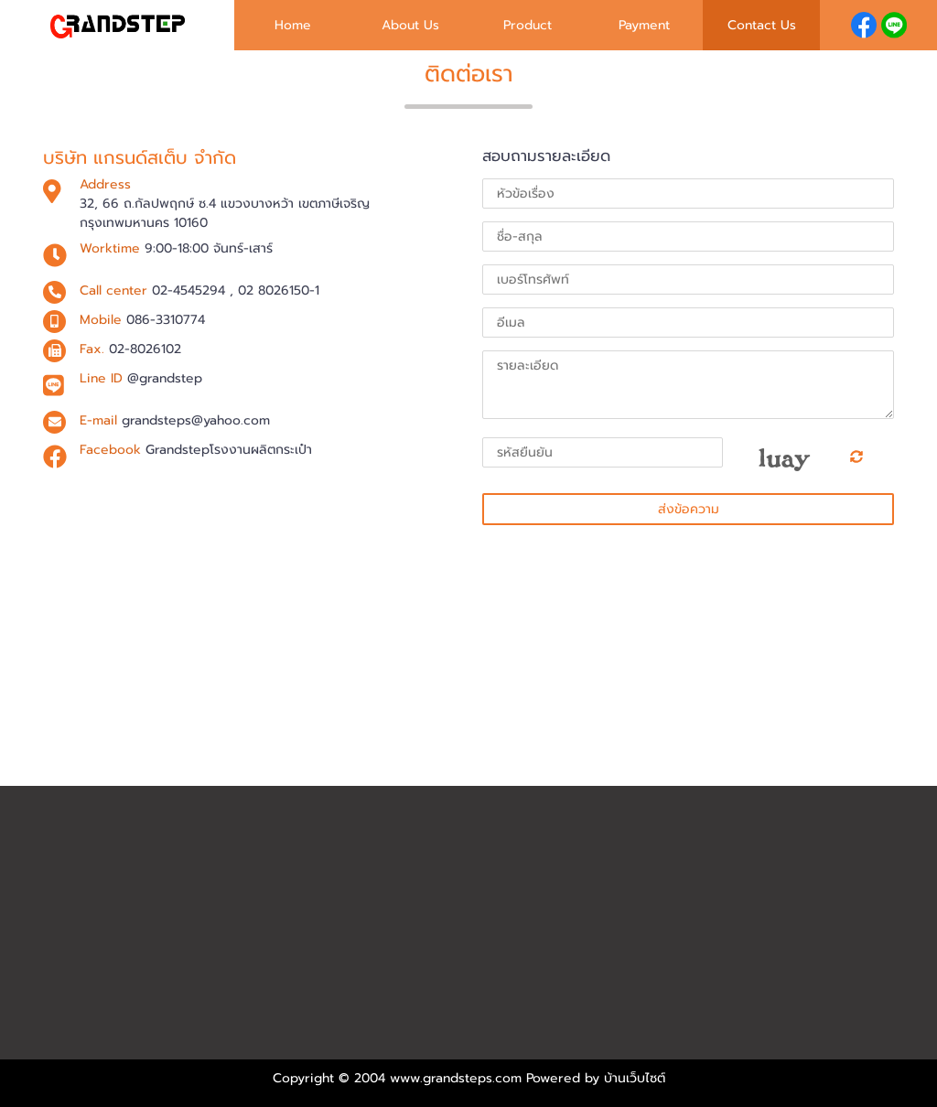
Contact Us (761, 25)
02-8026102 (145, 349)
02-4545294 (188, 290)
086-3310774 (165, 319)
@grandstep (164, 378)
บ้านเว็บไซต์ (634, 1078)
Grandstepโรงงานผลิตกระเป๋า (228, 449)
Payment (644, 25)
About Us (410, 25)
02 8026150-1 (278, 290)
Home (293, 25)
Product (527, 25)
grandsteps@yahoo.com (196, 420)
